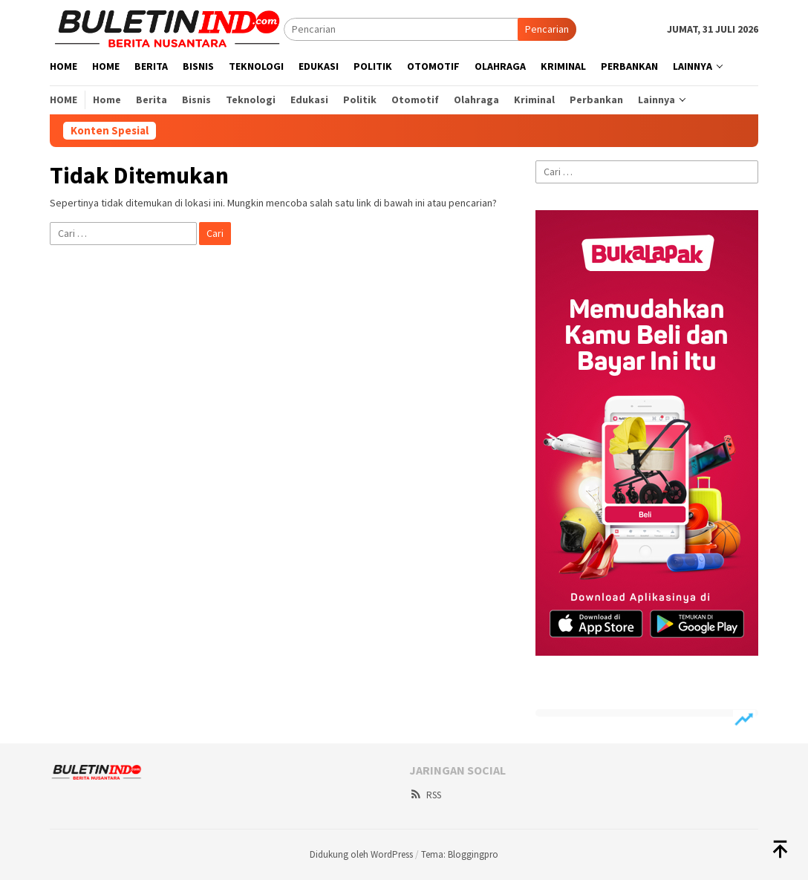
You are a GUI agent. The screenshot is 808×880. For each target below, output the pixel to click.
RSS (425, 795)
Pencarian (547, 29)
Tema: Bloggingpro (459, 854)
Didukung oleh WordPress (361, 854)
